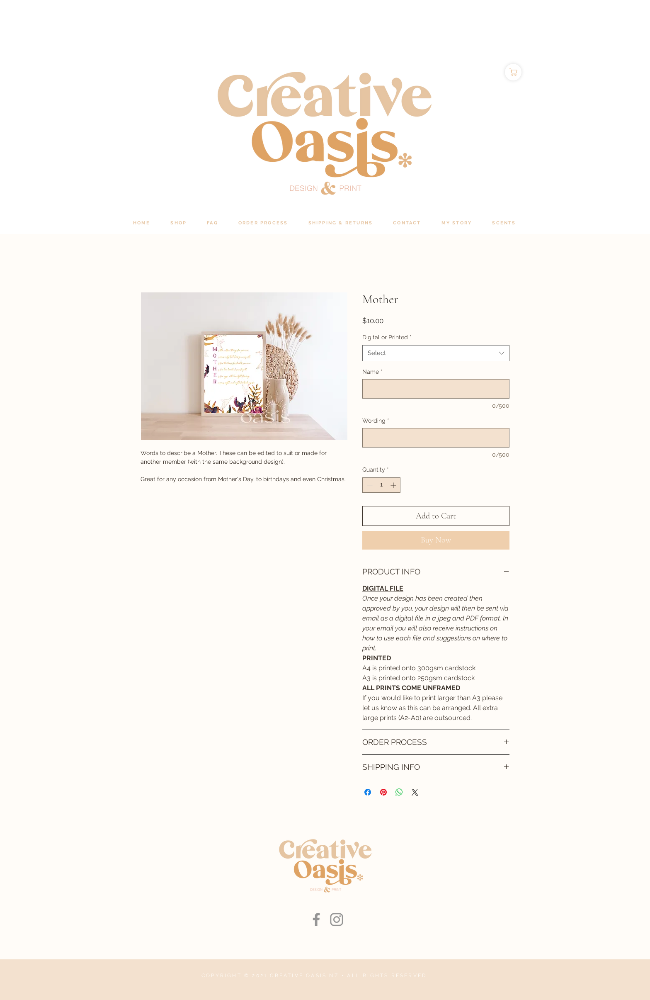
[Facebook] (316, 919)
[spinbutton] (381, 485)
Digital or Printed (387, 337)
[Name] (436, 389)
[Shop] (513, 72)
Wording (375, 420)
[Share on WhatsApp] (399, 792)
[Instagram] (336, 919)
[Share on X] (415, 792)
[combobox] (435, 353)
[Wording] (436, 438)
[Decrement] (369, 485)
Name (372, 371)
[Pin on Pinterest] (383, 792)
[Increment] (394, 485)
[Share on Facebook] (368, 792)
